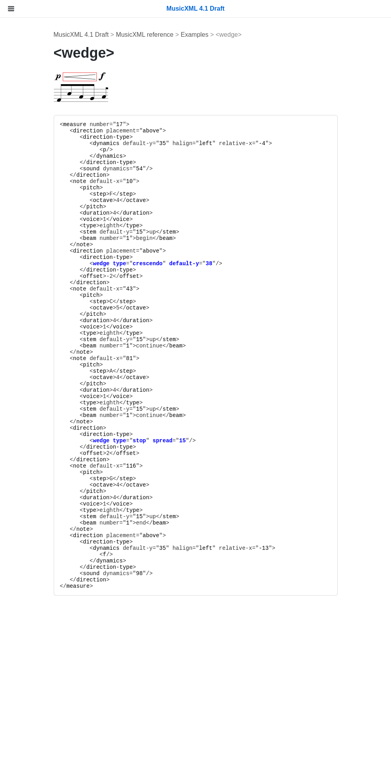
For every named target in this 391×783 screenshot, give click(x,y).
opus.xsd (28, 518)
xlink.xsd (28, 480)
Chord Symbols (37, 176)
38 (266, 263)
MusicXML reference (201, 34)
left (262, 143)
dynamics (163, 143)
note (136, 181)
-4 (319, 143)
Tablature (29, 188)
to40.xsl (26, 568)
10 (186, 181)
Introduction (26, 100)
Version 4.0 (31, 699)
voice (148, 219)
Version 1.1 (31, 749)
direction (145, 131)
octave (160, 200)
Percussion (31, 201)
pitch (148, 188)
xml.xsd (26, 492)
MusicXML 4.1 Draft (138, 34)
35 (219, 143)
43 (186, 289)
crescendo (205, 263)
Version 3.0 (31, 724)
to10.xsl (26, 631)
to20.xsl (26, 605)
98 (196, 573)
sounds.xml (32, 543)
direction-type (163, 137)
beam (146, 238)
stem (146, 232)
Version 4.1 (31, 686)
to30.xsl (26, 593)
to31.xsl (26, 580)
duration (153, 213)
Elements (29, 256)
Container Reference (39, 300)
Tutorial (19, 113)
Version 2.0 (31, 737)
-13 (321, 548)
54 (196, 169)
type (146, 226)
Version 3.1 (31, 711)
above (208, 131)
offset (150, 276)
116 (188, 466)
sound (148, 169)
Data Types (32, 269)
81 (186, 358)
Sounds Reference (35, 399)
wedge (158, 263)
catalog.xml (32, 555)
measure (131, 124)
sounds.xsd (32, 530)
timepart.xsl (32, 656)
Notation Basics (38, 163)
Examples (29, 282)
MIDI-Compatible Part (46, 150)
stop (196, 441)
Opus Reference (32, 343)
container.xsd (34, 505)
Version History (31, 674)
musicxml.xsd (35, 467)
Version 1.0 (31, 762)
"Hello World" (34, 125)
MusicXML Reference (39, 244)
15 (196, 232)
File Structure (34, 138)
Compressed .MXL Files (49, 213)
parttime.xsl (32, 643)
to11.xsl (26, 618)
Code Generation (40, 226)
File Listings (26, 455)
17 (176, 124)
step (156, 194)
